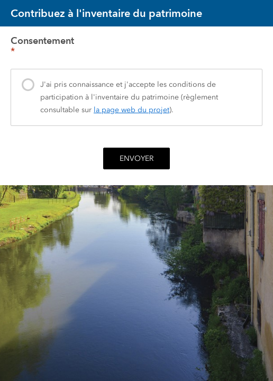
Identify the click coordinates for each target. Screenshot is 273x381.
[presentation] (136, 97)
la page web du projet (131, 110)
